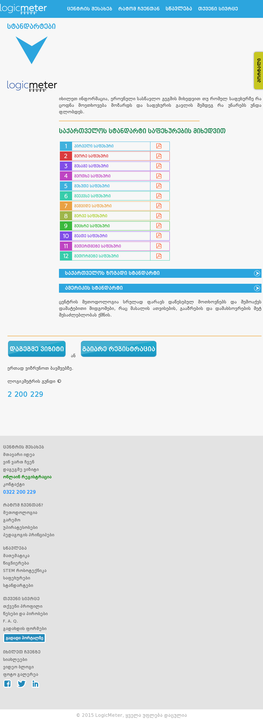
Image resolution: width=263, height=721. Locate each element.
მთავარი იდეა (19, 454)
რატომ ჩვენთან (139, 9)
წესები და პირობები (25, 613)
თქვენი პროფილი (22, 606)
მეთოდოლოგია (20, 512)
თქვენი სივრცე (218, 9)
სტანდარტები (18, 585)
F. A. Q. (10, 621)
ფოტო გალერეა (20, 674)
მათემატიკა (16, 555)
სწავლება (179, 9)
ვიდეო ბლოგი (18, 666)
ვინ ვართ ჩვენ (18, 462)
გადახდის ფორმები (24, 628)
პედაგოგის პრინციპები (28, 534)
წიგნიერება (16, 563)
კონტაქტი (13, 484)
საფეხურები (16, 578)
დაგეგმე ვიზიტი (21, 469)
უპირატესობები (20, 527)
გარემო (11, 520)
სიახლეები (15, 659)
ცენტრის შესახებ (89, 9)
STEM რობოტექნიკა (24, 570)
